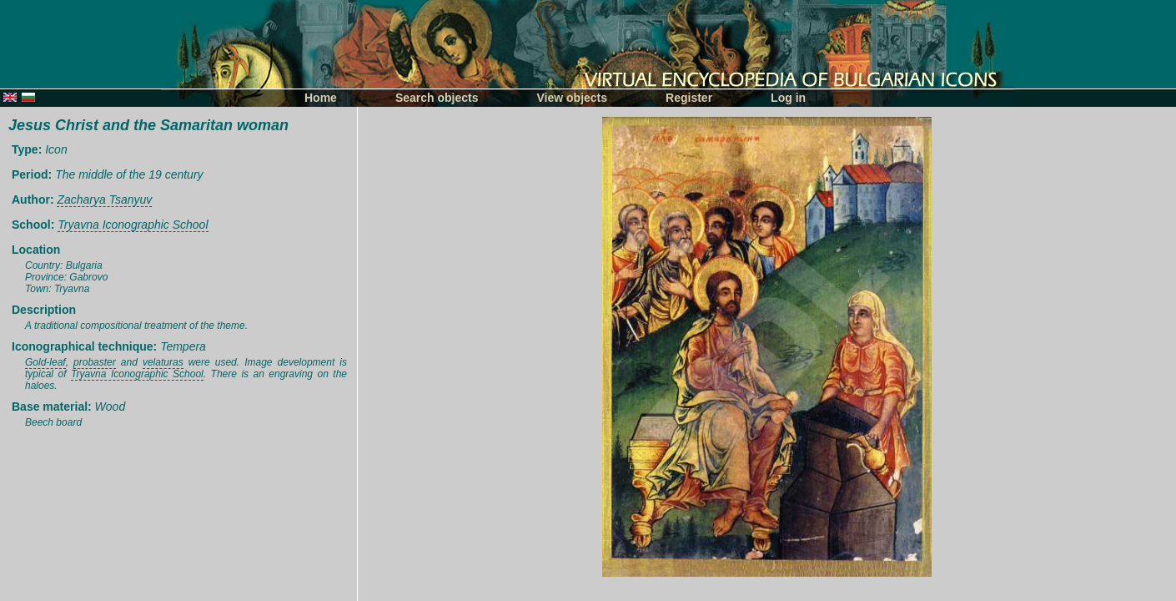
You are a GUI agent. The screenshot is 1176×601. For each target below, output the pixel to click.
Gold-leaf (45, 362)
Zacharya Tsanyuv (104, 199)
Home (320, 97)
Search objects (437, 97)
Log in (788, 97)
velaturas (163, 362)
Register (689, 97)
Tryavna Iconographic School (133, 224)
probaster (94, 362)
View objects (572, 97)
